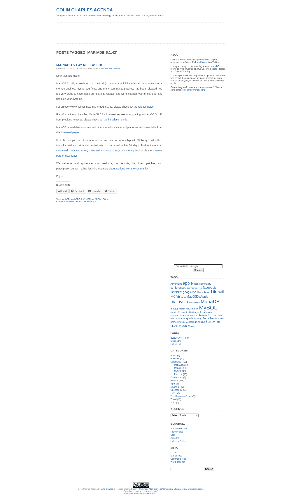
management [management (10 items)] (194, 302)
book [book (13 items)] (195, 284)
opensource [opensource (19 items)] (178, 315)
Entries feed (176, 455)
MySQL (117, 68)
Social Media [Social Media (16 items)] (210, 318)
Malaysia (175, 387)
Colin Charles (107, 489)
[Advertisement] (123, 31)
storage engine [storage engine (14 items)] (197, 322)
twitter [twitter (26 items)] (216, 321)
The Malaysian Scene (181, 396)
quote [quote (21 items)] (189, 318)
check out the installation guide (109, 119)
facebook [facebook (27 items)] (209, 287)
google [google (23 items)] (187, 292)
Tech (173, 393)
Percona (178, 374)
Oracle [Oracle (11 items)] (188, 315)
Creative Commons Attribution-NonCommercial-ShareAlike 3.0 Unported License (167, 489)
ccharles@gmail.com (194, 90)
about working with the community (128, 168)
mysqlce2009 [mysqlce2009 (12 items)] (187, 312)
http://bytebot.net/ (149, 491)
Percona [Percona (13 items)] (203, 315)
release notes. (146, 106)
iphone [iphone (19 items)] (206, 292)
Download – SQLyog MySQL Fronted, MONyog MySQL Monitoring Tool (98, 150)
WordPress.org (178, 462)
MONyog (90, 199)
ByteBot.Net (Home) (180, 338)
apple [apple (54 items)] (188, 283)
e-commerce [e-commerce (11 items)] (191, 288)
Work (173, 402)
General (174, 380)
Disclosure (176, 341)
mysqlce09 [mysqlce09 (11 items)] (176, 312)
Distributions (177, 377)
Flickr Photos (177, 431)
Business (175, 358)
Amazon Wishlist (179, 428)
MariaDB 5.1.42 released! (79, 65)
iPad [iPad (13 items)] (199, 292)
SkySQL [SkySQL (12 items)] (198, 318)
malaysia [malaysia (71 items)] (179, 301)
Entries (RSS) (130, 493)
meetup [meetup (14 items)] (174, 308)
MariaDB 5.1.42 (78, 199)
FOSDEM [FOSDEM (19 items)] (176, 292)
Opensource (177, 390)
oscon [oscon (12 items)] (195, 315)
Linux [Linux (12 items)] (183, 297)
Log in (174, 452)
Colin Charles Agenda (84, 9)
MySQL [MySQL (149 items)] (208, 307)
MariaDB (109, 68)
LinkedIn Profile (178, 441)
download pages (70, 132)
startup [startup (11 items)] (185, 322)
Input (173, 383)
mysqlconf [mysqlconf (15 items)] (200, 312)
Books (174, 355)
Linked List (176, 344)
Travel (174, 399)
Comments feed (178, 459)
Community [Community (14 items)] (205, 283)
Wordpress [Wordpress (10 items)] (192, 326)
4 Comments (62, 201)
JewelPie (175, 438)
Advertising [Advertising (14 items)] (176, 283)
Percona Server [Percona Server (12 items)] (178, 318)
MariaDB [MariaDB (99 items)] (210, 301)
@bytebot (204, 62)
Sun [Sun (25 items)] (208, 321)
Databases (176, 361)
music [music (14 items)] (195, 308)
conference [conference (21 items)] (178, 287)
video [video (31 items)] (183, 326)
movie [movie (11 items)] (189, 309)
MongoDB (179, 368)
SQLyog (106, 199)
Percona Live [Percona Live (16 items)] (215, 315)
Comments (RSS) (149, 493)
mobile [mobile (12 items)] (182, 308)
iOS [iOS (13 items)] (194, 292)
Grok (173, 435)
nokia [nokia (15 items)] (209, 312)
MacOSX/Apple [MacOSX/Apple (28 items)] (197, 296)
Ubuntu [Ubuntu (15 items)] (174, 326)
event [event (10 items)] (199, 288)
